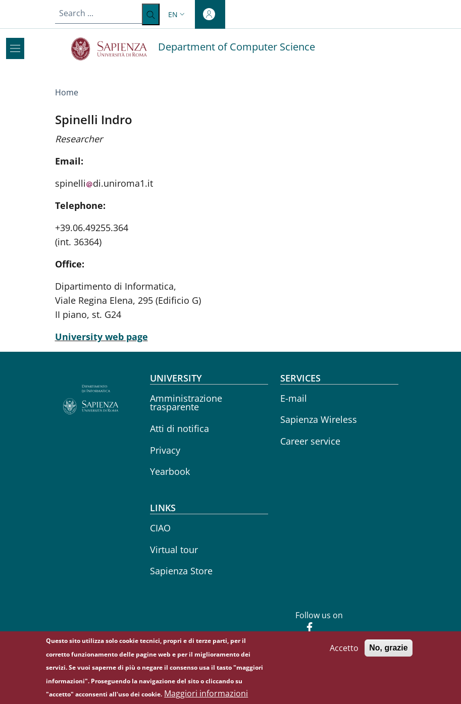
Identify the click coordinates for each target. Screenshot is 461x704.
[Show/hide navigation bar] (15, 48)
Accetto (344, 652)
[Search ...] (151, 14)
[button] (177, 14)
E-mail (293, 398)
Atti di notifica (179, 428)
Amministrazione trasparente (186, 402)
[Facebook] (305, 628)
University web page (101, 337)
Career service (310, 441)
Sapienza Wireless (318, 419)
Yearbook (170, 471)
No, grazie (388, 652)
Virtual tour (174, 550)
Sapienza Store (181, 571)
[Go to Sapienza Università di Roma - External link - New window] (115, 49)
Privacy (165, 450)
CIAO (160, 528)
